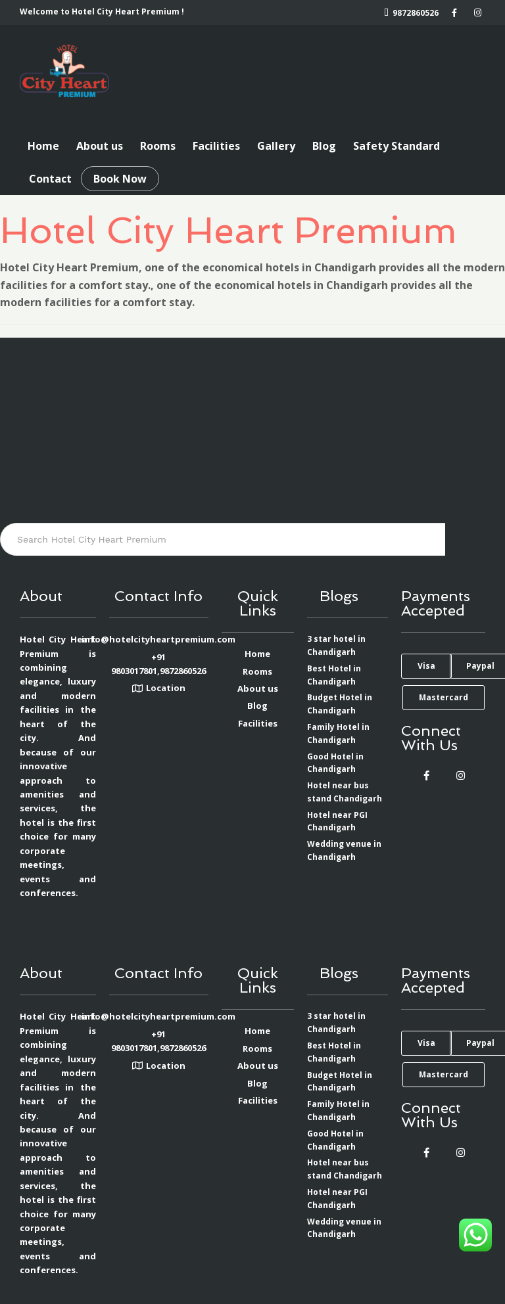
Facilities (216, 146)
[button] (426, 666)
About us (99, 146)
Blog (324, 146)
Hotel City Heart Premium (228, 230)
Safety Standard (396, 146)
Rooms (158, 146)
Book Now (120, 178)
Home (43, 146)
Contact (50, 178)
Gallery (276, 146)
